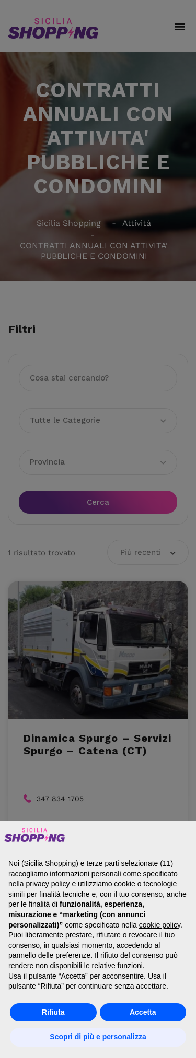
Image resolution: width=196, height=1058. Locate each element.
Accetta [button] (143, 1012)
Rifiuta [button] (53, 1012)
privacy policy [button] (48, 883)
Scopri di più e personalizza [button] (98, 1036)
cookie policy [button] (159, 925)
